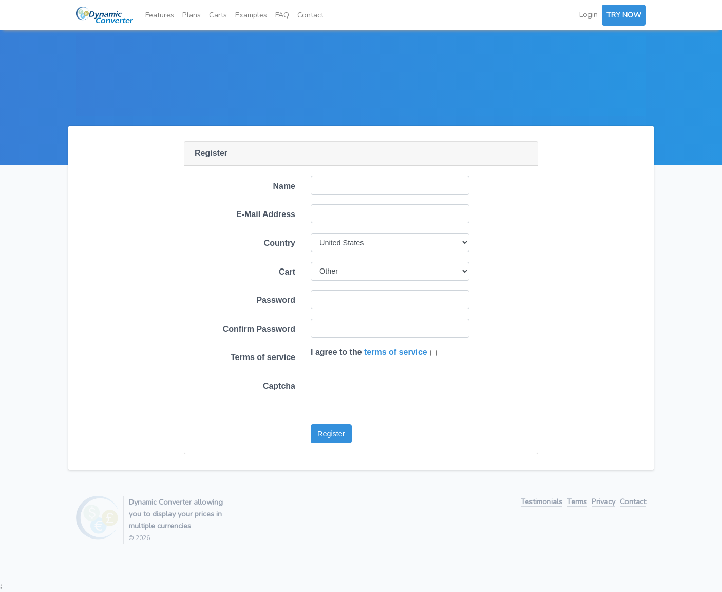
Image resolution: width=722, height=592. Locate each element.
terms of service (395, 352)
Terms (577, 502)
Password (275, 300)
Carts (218, 15)
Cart (287, 271)
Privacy (603, 502)
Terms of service (263, 357)
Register (331, 433)
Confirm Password (259, 329)
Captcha (279, 386)
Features (159, 15)
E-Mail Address (265, 214)
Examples (251, 15)
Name (284, 186)
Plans (191, 15)
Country (279, 243)
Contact (310, 15)
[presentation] (389, 396)
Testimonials (541, 502)
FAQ (282, 15)
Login (588, 14)
